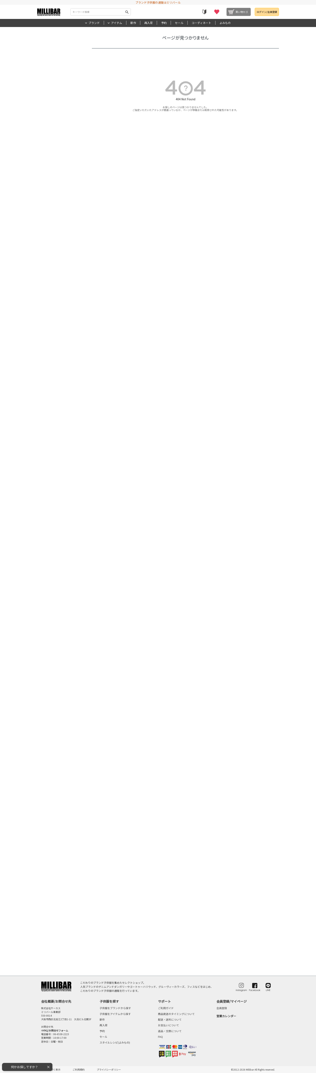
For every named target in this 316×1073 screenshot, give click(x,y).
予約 (164, 23)
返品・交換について (170, 1031)
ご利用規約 (79, 1069)
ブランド (94, 23)
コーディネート (201, 23)
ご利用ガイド (166, 1008)
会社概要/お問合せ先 (56, 1001)
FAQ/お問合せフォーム (56, 1030)
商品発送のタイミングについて (176, 1014)
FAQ (160, 1037)
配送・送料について (170, 1019)
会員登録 (221, 1008)
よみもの (225, 23)
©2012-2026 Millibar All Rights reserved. (253, 1069)
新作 (133, 23)
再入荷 (148, 23)
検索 (127, 11)
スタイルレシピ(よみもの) (115, 1042)
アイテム (116, 23)
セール (179, 23)
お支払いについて (168, 1025)
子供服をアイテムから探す (115, 1014)
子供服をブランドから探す (115, 1008)
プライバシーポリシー (109, 1069)
